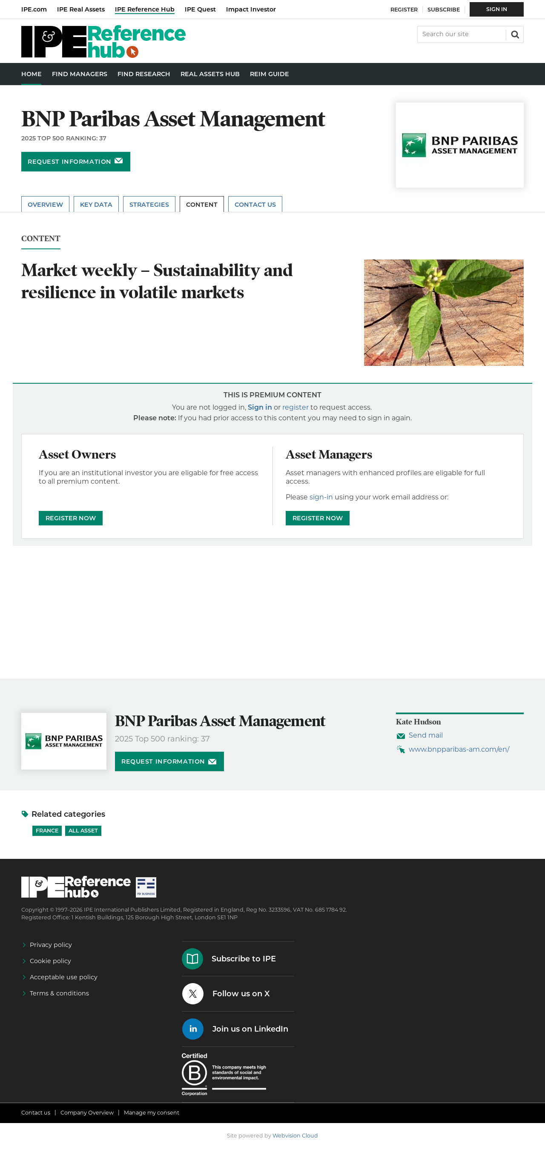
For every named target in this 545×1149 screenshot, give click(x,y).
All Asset (83, 830)
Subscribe (443, 9)
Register (404, 9)
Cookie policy (50, 961)
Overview (45, 204)
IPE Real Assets (81, 9)
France (47, 830)
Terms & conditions (59, 993)
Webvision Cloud (295, 1135)
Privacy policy (51, 945)
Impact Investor (251, 9)
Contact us (35, 1112)
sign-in (321, 497)
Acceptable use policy (64, 977)
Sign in (260, 407)
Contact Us (255, 204)
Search (514, 33)
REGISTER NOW (71, 518)
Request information (70, 161)
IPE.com (34, 9)
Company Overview (87, 1112)
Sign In (496, 9)
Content (202, 204)
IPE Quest (200, 9)
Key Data (96, 204)
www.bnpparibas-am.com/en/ (459, 749)
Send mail (426, 735)
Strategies (149, 204)
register (295, 407)
